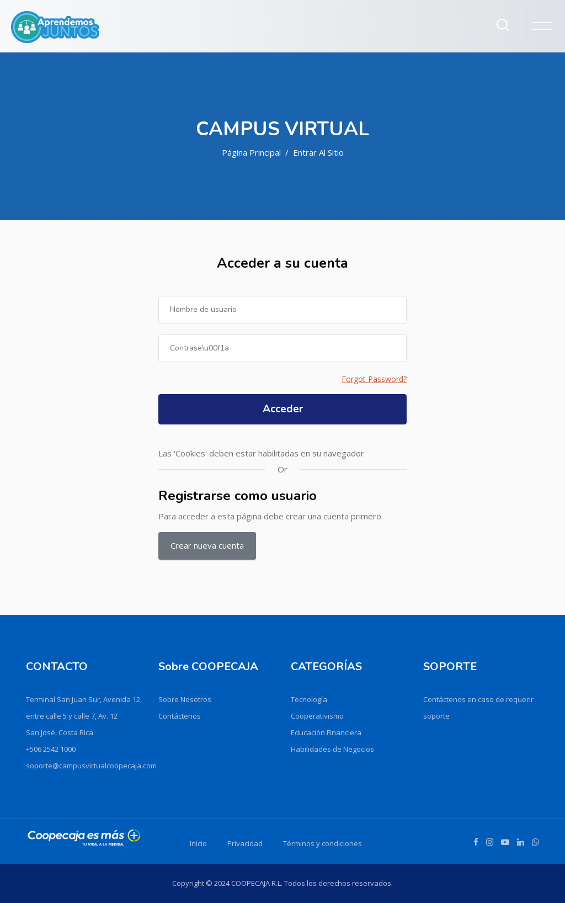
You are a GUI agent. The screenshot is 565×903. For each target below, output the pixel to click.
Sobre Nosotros (184, 699)
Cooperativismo (317, 716)
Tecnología (309, 699)
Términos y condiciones (322, 843)
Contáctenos (179, 716)
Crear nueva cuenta (207, 545)
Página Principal (251, 152)
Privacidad (245, 843)
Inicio (198, 843)
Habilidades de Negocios (332, 749)
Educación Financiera (326, 732)
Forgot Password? (374, 379)
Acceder (283, 409)
